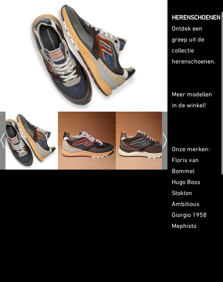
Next (164, 140)
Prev (2, 140)
